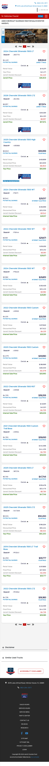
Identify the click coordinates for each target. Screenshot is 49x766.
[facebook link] (22, 733)
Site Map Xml (24, 742)
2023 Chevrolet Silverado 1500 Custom (20, 347)
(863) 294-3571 (41, 3)
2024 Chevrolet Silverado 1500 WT (19, 190)
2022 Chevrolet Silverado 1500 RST (19, 387)
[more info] (24, 48)
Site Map (24, 738)
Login (24, 749)
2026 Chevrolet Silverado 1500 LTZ (19, 96)
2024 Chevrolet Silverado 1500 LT (18, 51)
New (3, 32)
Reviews (24, 724)
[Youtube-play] (26, 733)
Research (24, 728)
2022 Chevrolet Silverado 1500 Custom (20, 308)
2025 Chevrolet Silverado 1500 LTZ (19, 507)
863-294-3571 (26, 688)
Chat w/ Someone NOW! (11, 181)
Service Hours (24, 708)
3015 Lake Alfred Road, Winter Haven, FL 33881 (31, 6)
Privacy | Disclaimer (24, 746)
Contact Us (24, 720)
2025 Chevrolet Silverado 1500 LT (18, 468)
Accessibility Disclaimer (30, 671)
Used (3, 39)
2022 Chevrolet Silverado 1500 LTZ (19, 589)
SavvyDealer (35, 757)
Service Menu (24, 712)
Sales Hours (24, 704)
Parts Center (24, 715)
